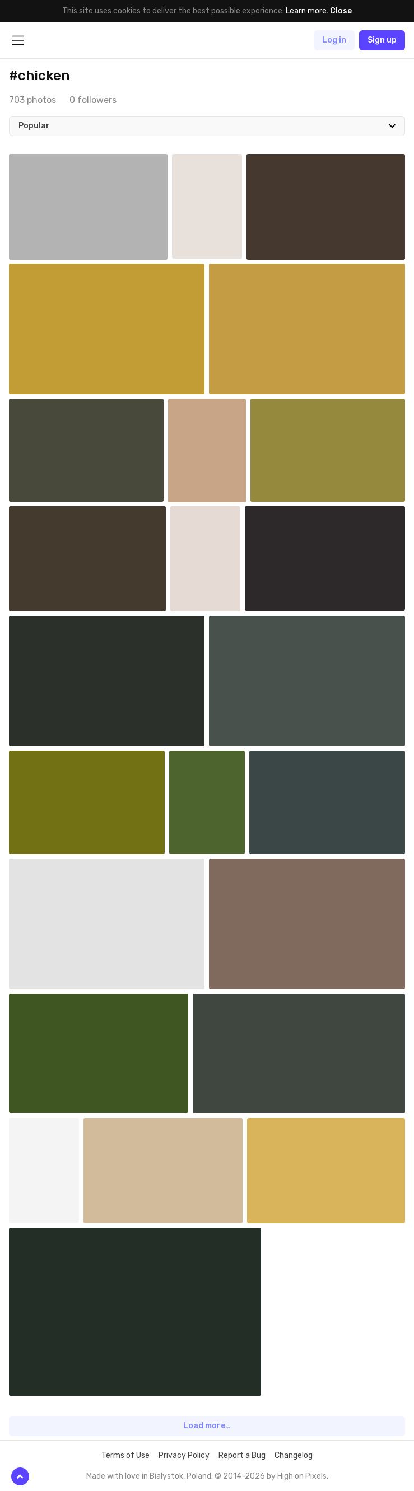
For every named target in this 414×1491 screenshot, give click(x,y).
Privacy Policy (184, 1455)
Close (341, 11)
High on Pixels (302, 1476)
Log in (334, 40)
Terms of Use (125, 1455)
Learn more (306, 11)
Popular (34, 126)
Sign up (382, 40)
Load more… (207, 1426)
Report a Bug (242, 1455)
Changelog (294, 1455)
